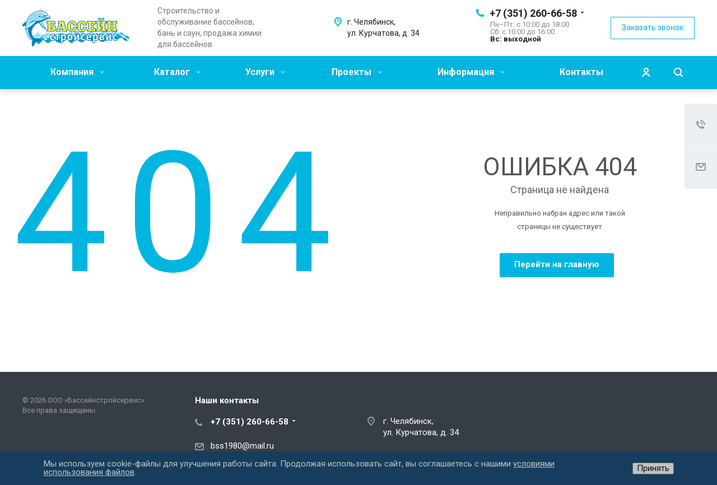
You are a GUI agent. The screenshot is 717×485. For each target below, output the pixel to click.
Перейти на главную (556, 264)
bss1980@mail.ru (242, 446)
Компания (77, 72)
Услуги (265, 72)
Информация (471, 72)
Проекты (357, 72)
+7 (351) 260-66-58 (533, 13)
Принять (653, 468)
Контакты (581, 72)
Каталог (177, 72)
